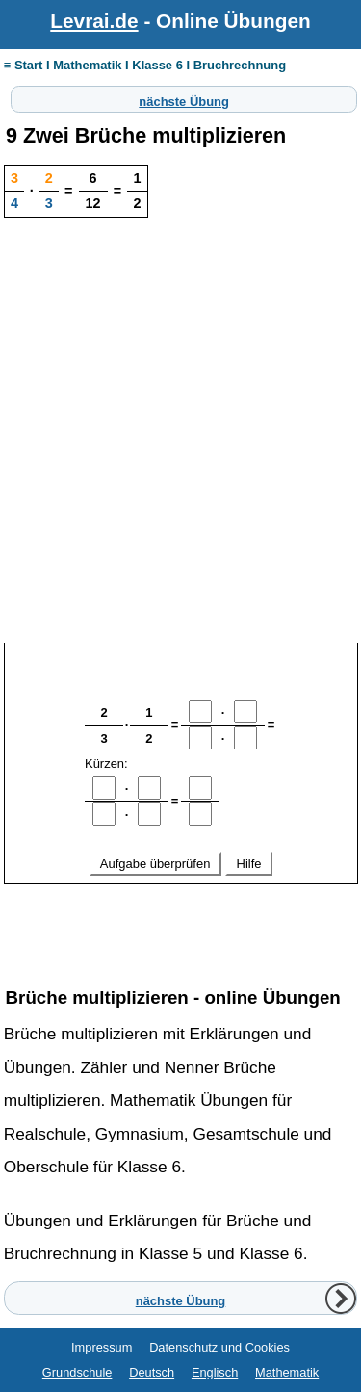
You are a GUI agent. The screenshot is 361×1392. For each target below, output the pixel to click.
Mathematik (287, 1372)
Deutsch (151, 1372)
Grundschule (77, 1372)
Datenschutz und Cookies (219, 1347)
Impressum (101, 1347)
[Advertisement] (180, 455)
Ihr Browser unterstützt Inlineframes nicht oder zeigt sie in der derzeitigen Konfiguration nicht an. (181, 802)
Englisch (215, 1372)
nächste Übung (184, 99)
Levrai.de (94, 21)
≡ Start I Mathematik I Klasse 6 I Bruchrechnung (145, 65)
